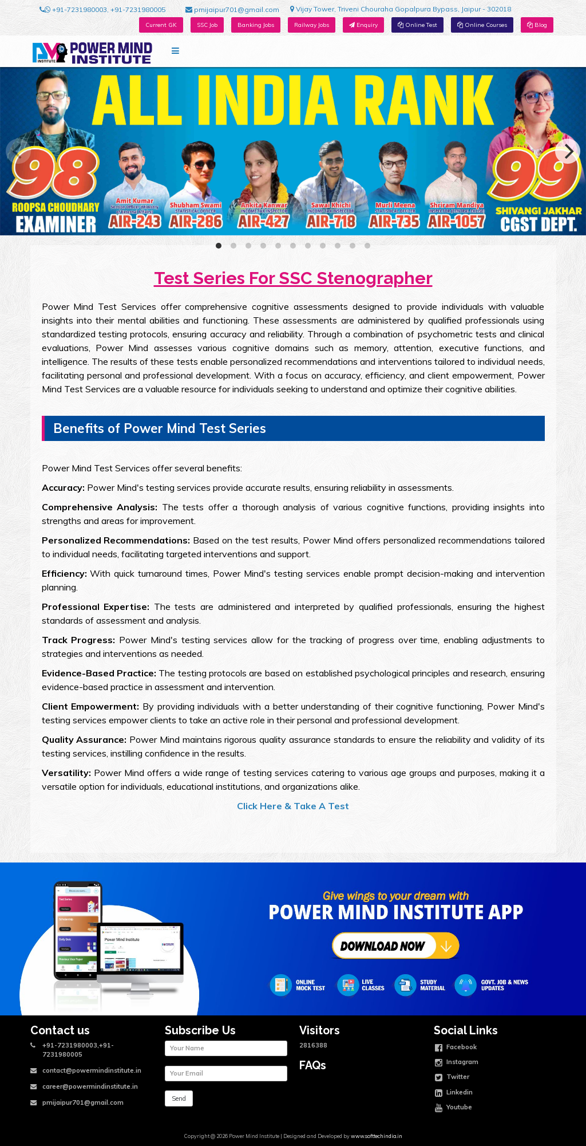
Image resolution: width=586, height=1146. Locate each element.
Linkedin (454, 1093)
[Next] (567, 151)
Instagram (456, 1063)
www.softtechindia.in (376, 1136)
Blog (537, 25)
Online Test (417, 25)
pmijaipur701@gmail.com (232, 10)
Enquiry (363, 25)
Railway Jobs (311, 25)
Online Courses (482, 25)
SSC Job (207, 25)
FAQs (312, 1065)
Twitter (452, 1078)
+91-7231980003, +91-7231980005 (102, 10)
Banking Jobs (255, 25)
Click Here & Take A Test (293, 806)
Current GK (161, 25)
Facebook (456, 1048)
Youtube (453, 1108)
